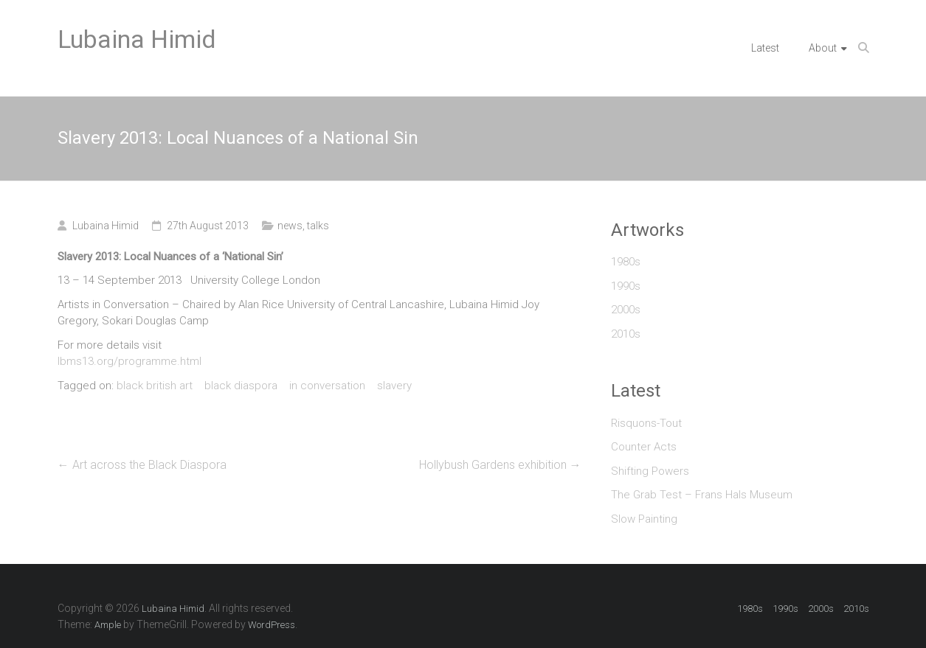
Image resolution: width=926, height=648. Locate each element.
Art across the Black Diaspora (142, 465)
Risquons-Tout (646, 423)
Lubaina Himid (137, 39)
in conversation (327, 385)
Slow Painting (644, 519)
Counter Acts (644, 446)
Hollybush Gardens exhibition (500, 465)
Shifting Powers (650, 471)
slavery (394, 385)
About (823, 48)
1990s (625, 286)
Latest (765, 48)
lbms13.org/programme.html (129, 361)
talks (318, 225)
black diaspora (240, 385)
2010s (625, 334)
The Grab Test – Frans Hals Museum (701, 494)
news (290, 225)
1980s (625, 261)
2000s (625, 309)
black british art (155, 385)
